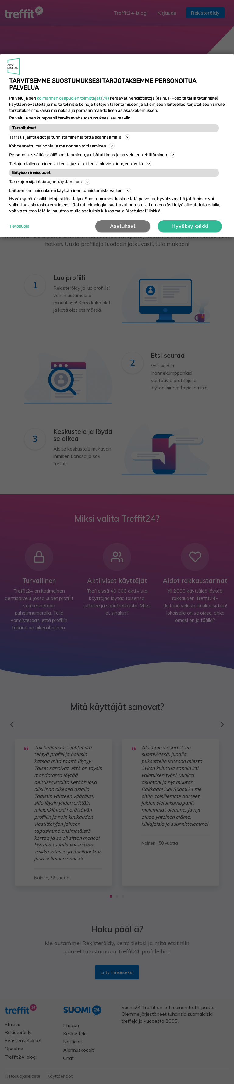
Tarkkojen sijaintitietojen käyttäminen (49, 182)
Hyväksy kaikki (190, 226)
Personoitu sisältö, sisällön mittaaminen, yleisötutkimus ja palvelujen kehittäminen (92, 155)
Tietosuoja (19, 226)
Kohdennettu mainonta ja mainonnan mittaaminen (62, 146)
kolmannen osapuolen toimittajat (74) (73, 98)
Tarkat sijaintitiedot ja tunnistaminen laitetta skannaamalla (69, 137)
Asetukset (123, 226)
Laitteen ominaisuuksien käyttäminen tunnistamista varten (70, 190)
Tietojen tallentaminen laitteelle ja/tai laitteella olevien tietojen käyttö (80, 163)
